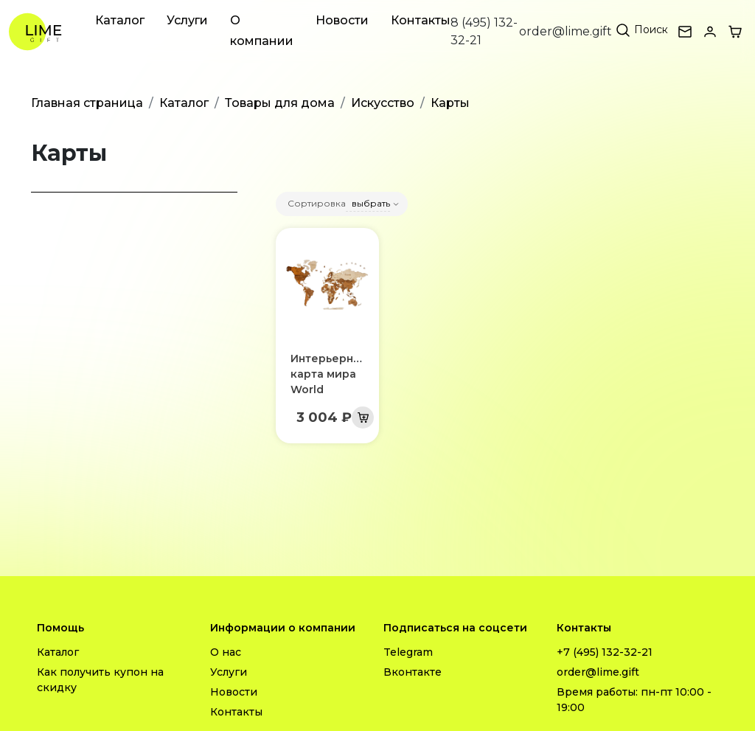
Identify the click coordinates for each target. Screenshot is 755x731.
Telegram (408, 652)
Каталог (120, 20)
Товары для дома (280, 103)
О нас (225, 652)
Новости (342, 20)
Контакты (420, 20)
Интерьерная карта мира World (328, 374)
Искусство (382, 103)
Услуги (187, 20)
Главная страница (87, 103)
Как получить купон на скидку (100, 679)
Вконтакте (412, 672)
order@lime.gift (565, 31)
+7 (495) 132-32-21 (605, 652)
